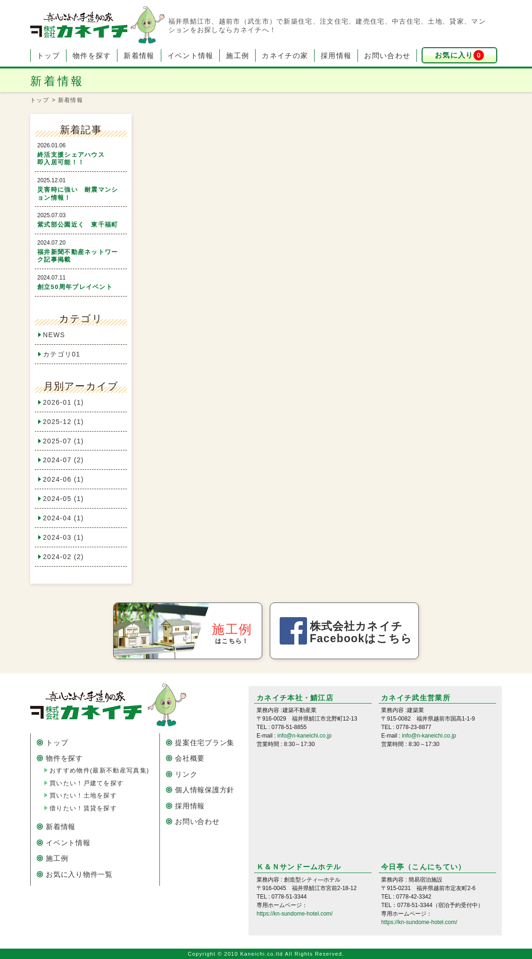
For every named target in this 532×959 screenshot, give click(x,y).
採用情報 (336, 55)
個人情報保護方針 (204, 790)
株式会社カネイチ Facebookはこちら (361, 632)
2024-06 (63, 479)
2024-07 (63, 460)
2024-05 (63, 498)
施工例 (237, 55)
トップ (48, 55)
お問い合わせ (387, 55)
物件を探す (92, 55)
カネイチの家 (285, 55)
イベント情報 (190, 55)
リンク (186, 774)
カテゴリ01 (61, 354)
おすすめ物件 (99, 770)
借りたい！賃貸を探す (83, 808)
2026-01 (63, 402)
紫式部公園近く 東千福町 (77, 224)
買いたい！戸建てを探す (87, 783)
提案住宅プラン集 (204, 742)
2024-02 (63, 556)
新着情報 (139, 55)
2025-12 (63, 421)
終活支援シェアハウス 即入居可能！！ (84, 158)
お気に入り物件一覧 (79, 874)
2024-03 (63, 537)
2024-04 (63, 518)
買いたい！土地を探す (83, 795)
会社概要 (190, 758)
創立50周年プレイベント (75, 286)
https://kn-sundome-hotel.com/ (294, 913)
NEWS (54, 335)
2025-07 (63, 441)
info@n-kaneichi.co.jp (304, 735)
